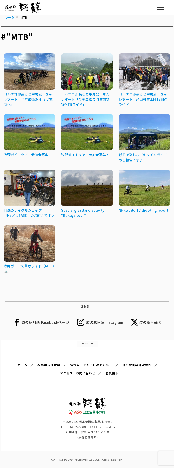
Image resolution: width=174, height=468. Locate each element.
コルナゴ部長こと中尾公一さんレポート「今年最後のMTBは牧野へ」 (28, 99)
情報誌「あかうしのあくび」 (91, 365)
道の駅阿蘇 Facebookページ (45, 322)
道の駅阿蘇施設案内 (136, 365)
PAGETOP (88, 343)
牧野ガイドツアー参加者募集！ (28, 154)
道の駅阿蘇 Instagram (104, 322)
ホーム (22, 365)
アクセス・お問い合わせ (77, 373)
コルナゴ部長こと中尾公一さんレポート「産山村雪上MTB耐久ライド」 (143, 99)
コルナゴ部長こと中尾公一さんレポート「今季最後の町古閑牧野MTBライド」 (85, 99)
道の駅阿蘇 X (150, 322)
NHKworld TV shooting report (143, 210)
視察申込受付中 (48, 365)
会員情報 (111, 373)
